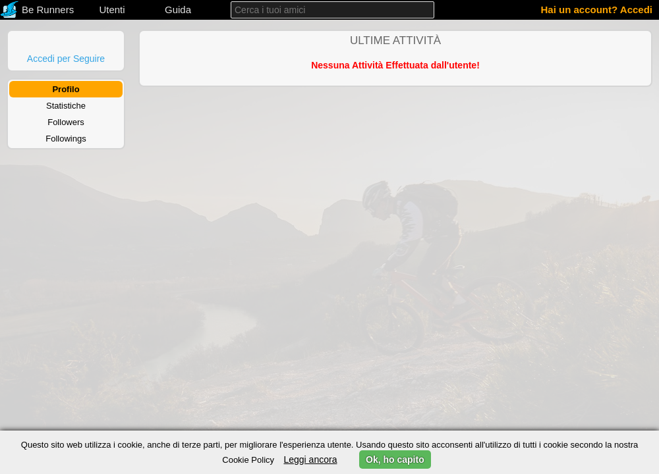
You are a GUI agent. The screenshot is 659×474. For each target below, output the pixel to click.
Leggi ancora (310, 459)
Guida (178, 9)
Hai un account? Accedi (596, 9)
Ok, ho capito (395, 459)
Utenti (112, 9)
